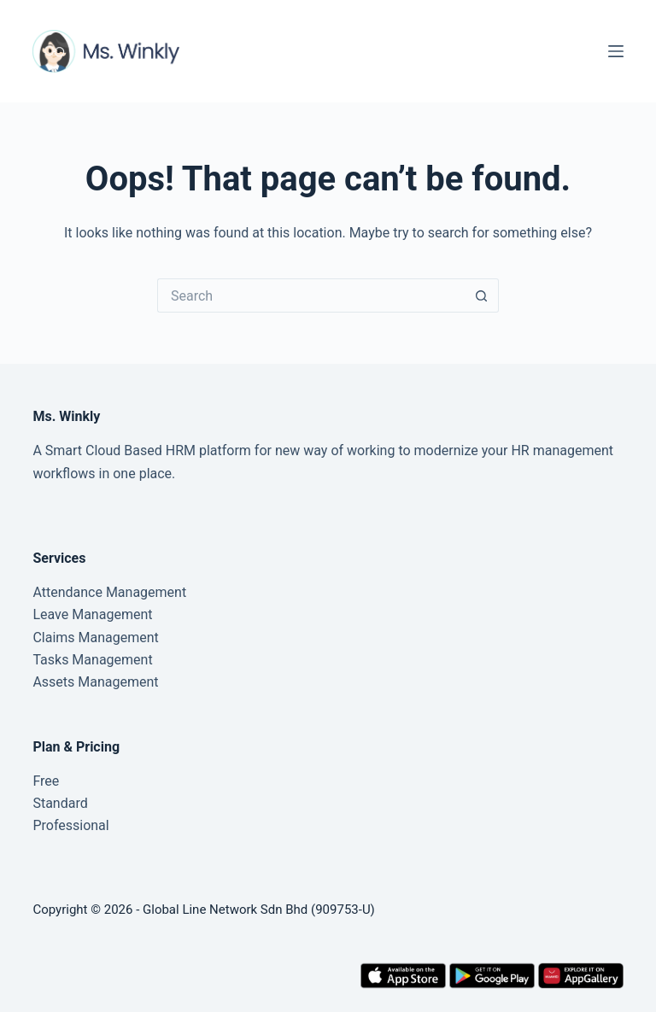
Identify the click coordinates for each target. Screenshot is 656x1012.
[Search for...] (311, 295)
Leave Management (92, 614)
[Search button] (482, 295)
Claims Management (95, 637)
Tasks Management (92, 660)
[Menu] (616, 51)
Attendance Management (109, 592)
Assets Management (95, 682)
